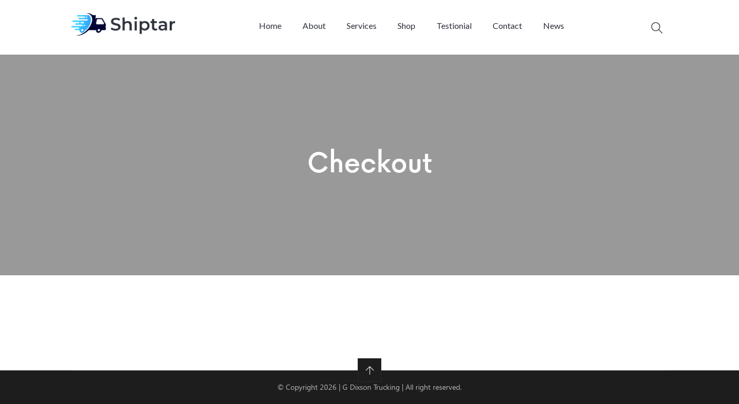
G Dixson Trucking (372, 387)
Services (362, 25)
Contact (507, 25)
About (314, 25)
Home (270, 25)
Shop (406, 25)
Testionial (454, 25)
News (553, 25)
